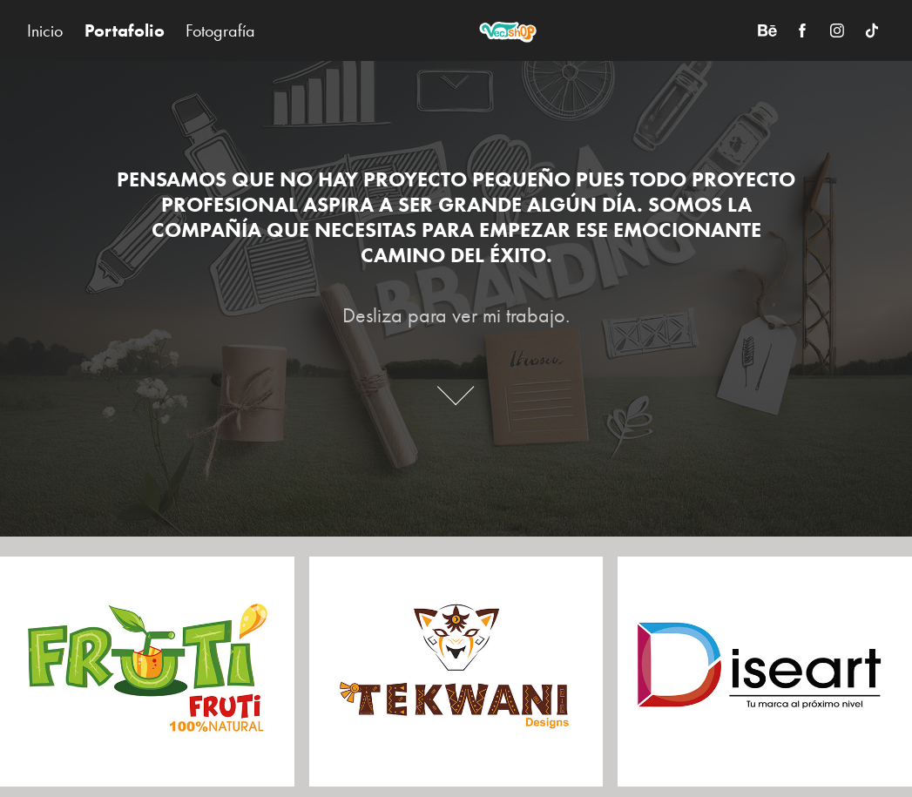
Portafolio (124, 30)
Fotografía (220, 30)
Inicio (45, 30)
